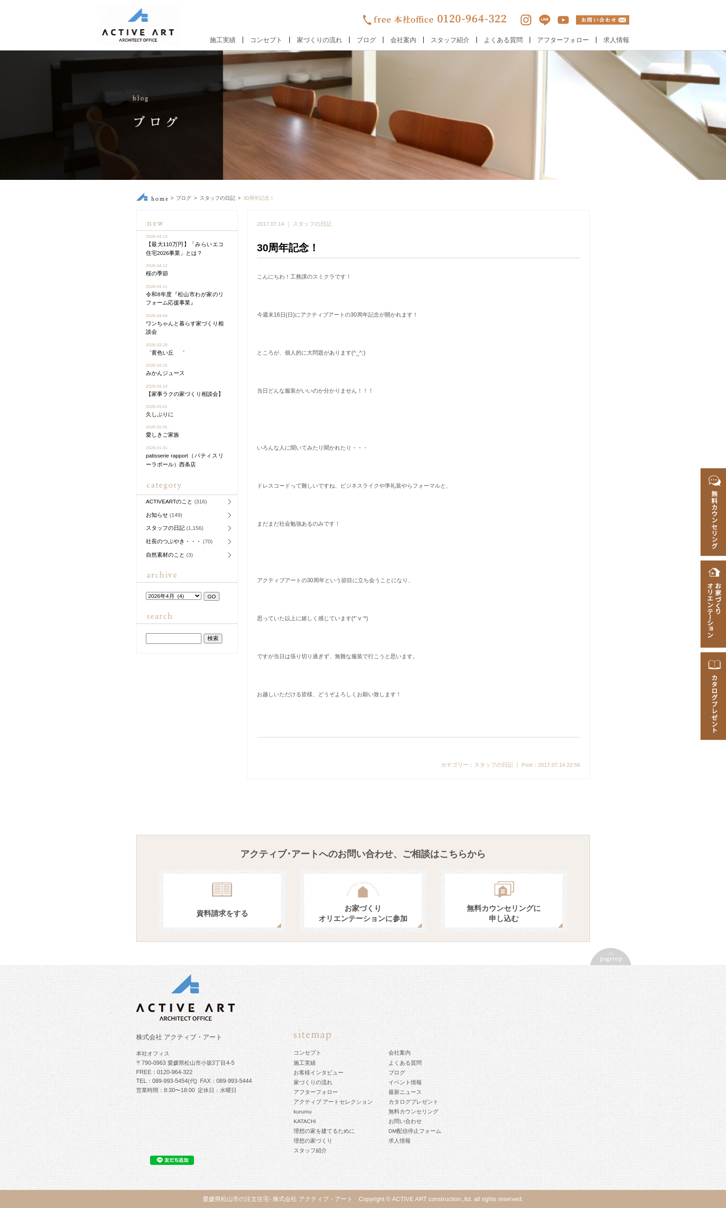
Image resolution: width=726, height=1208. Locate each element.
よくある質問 (503, 40)
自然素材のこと (165, 555)
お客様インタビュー (319, 1072)
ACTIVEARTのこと (169, 501)
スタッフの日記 (217, 198)
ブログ (366, 40)
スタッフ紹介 (450, 40)
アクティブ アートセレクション (333, 1102)
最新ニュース (405, 1092)
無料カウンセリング (413, 1111)
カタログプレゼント (413, 1102)
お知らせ (157, 515)
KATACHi (305, 1121)
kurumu (303, 1111)
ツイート (568, 751)
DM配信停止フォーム (414, 1131)
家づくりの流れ (319, 40)
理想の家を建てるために (324, 1131)
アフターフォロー (563, 40)
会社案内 (403, 40)
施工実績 (223, 40)
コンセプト (266, 40)
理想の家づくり (313, 1141)
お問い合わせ (405, 1121)
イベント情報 (405, 1082)
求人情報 (616, 40)
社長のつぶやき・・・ (173, 541)
